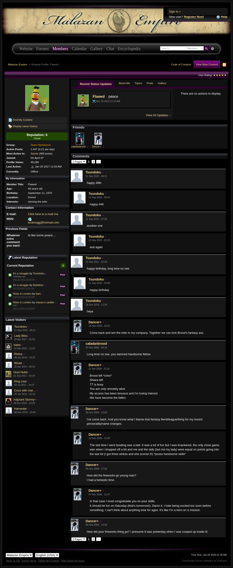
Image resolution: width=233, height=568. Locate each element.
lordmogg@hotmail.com (43, 222)
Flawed (99, 96)
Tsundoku (38, 273)
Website (26, 48)
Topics (138, 83)
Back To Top (13, 560)
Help (221, 17)
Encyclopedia (129, 48)
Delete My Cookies (48, 560)
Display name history (23, 126)
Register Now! (194, 16)
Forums (42, 48)
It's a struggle (21, 273)
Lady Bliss (21, 335)
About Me (124, 83)
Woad (18, 363)
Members (60, 48)
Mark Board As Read (72, 560)
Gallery (96, 48)
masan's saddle (45, 302)
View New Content (207, 64)
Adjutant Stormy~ (24, 399)
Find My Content (20, 120)
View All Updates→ (158, 115)
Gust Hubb (20, 372)
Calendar (79, 48)
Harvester (20, 408)
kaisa (17, 345)
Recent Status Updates (96, 84)
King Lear (20, 381)
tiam (38, 293)
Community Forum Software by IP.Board (204, 560)
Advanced (212, 48)
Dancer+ (96, 146)
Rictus (18, 354)
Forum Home (29, 560)
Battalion (38, 284)
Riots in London (22, 293)
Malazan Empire (17, 64)
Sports (34, 153)
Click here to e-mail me (43, 214)
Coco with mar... (24, 390)
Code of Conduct (181, 64)
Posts (150, 83)
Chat (110, 48)
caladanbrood (78, 146)
